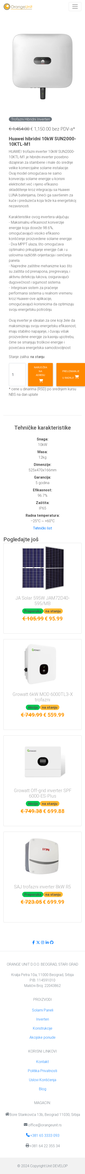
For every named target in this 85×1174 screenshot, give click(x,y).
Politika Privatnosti (42, 1070)
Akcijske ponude (42, 1037)
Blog (42, 1089)
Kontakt (42, 1061)
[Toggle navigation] (75, 6)
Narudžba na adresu (40, 374)
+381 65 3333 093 (42, 1135)
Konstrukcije (42, 1028)
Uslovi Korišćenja (42, 1080)
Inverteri (42, 1019)
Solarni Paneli (42, 1010)
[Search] (17, 374)
